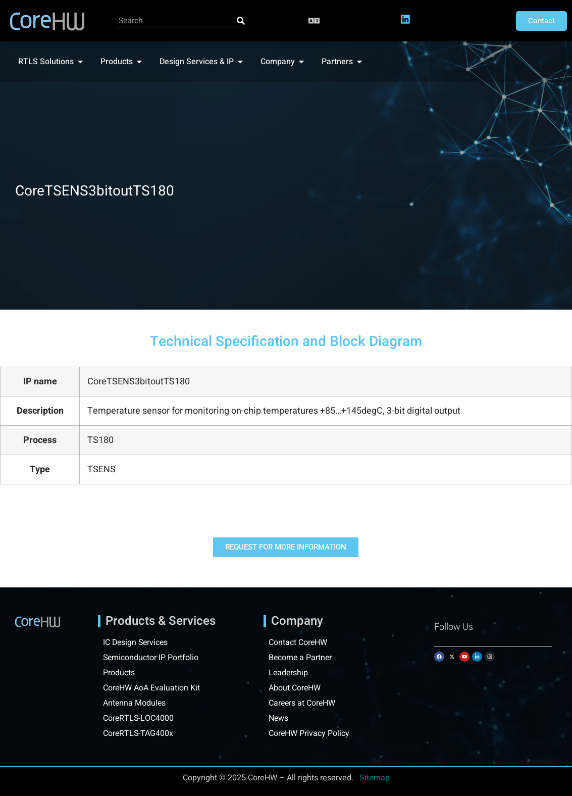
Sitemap (374, 778)
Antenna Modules (135, 703)
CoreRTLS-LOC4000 (139, 718)
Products (119, 673)
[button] (314, 21)
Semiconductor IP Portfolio (151, 658)
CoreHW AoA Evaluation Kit (151, 688)
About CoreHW (295, 688)
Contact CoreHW (298, 642)
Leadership (289, 673)
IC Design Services (136, 642)
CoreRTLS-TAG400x (138, 733)
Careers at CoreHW (303, 703)
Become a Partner (301, 658)
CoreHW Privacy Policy (310, 733)
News (279, 718)
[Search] (241, 21)
